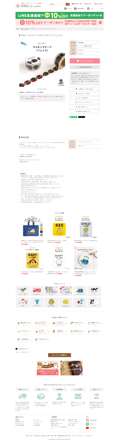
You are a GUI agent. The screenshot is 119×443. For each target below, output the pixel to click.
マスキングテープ (24, 29)
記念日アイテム (20, 421)
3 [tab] (42, 90)
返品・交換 (71, 425)
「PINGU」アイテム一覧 (25, 156)
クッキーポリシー (73, 423)
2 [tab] (41, 90)
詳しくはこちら (30, 98)
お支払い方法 (37, 435)
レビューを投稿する (59, 355)
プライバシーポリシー (74, 421)
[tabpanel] (42, 64)
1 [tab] (39, 90)
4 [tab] (44, 90)
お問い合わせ (54, 425)
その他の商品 (36, 425)
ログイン (68, 8)
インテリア (36, 423)
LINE (89, 424)
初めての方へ (54, 421)
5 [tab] (46, 90)
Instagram (91, 420)
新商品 (17, 420)
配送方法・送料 (72, 420)
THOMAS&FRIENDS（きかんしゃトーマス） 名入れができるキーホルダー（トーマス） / (85, 273)
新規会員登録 (79, 8)
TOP (17, 29)
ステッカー (36, 420)
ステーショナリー (38, 421)
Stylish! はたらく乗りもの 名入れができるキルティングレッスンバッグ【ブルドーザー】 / (32, 242)
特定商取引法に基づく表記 (58, 420)
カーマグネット (20, 423)
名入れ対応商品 (20, 425)
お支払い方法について (57, 423)
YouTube (91, 428)
